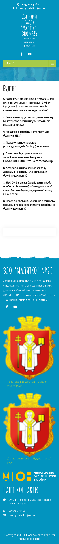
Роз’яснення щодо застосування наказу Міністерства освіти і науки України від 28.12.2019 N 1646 (28, 121)
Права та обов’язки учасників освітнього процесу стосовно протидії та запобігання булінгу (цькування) (29, 205)
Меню (10, 63)
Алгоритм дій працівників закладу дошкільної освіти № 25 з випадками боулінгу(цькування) (25, 172)
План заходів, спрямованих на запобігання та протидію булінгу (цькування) (22, 157)
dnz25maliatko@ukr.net (22, 515)
